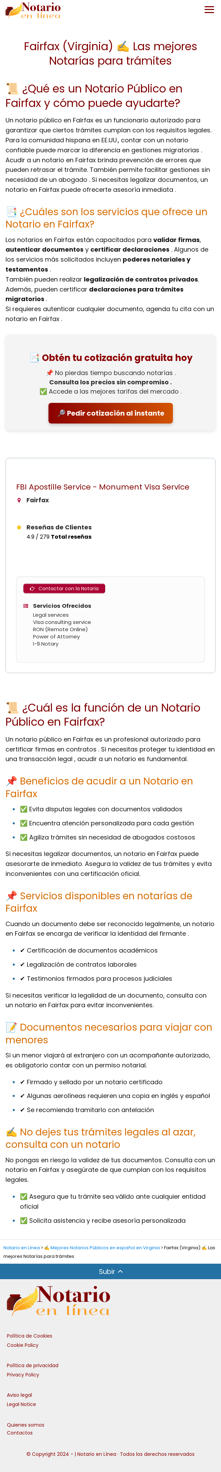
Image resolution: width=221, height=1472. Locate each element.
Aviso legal (19, 1395)
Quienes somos (25, 1424)
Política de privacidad (32, 1365)
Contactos (20, 1432)
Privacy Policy (23, 1374)
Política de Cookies (29, 1335)
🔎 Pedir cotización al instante (110, 413)
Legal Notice (21, 1404)
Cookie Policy (22, 1345)
